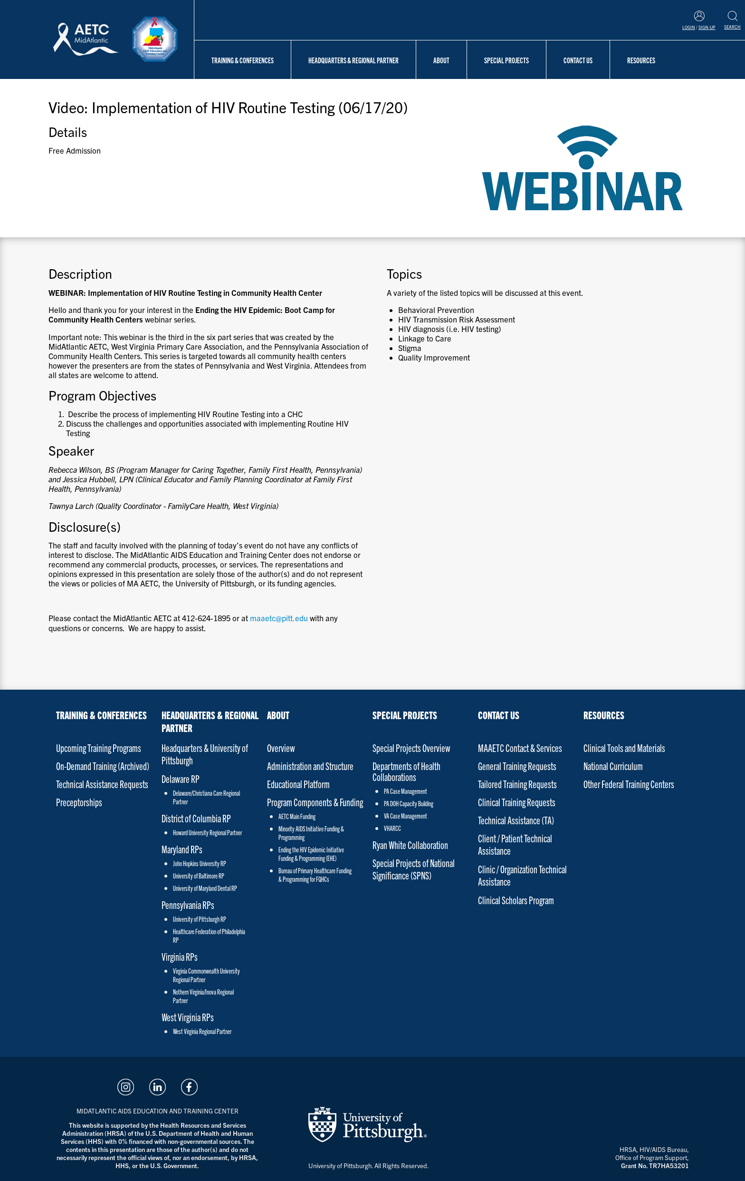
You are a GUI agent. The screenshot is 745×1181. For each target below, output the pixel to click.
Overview (281, 747)
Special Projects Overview (411, 747)
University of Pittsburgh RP (199, 919)
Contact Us (578, 60)
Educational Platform (298, 783)
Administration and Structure (310, 765)
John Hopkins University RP (199, 863)
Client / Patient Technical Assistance (515, 844)
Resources (641, 60)
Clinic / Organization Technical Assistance (522, 875)
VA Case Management (405, 815)
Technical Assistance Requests (102, 783)
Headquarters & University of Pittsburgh (205, 753)
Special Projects (506, 60)
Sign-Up (707, 27)
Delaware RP (181, 778)
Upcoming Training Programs (98, 747)
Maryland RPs (182, 848)
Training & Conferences (242, 60)
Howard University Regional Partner (207, 832)
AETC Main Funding (296, 816)
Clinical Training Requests (516, 801)
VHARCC (392, 828)
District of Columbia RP (196, 817)
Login (688, 27)
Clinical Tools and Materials (624, 747)
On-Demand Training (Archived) (102, 765)
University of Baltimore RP (198, 875)
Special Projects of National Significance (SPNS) (413, 868)
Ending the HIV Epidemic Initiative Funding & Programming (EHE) (311, 853)
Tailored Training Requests (517, 783)
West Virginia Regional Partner (202, 1031)
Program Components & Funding (315, 801)
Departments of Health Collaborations (406, 771)
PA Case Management (405, 791)
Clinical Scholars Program (516, 899)
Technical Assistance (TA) (516, 819)
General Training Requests (517, 765)
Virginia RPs (180, 956)
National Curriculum (613, 765)
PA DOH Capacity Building (408, 803)
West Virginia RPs (188, 1016)
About (441, 60)
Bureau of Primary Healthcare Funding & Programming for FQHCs (315, 874)
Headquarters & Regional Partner (353, 60)
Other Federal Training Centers (628, 783)
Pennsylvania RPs (188, 904)
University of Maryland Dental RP (205, 888)
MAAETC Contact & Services (520, 747)
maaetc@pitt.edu (279, 618)
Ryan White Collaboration (410, 844)
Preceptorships (79, 801)
